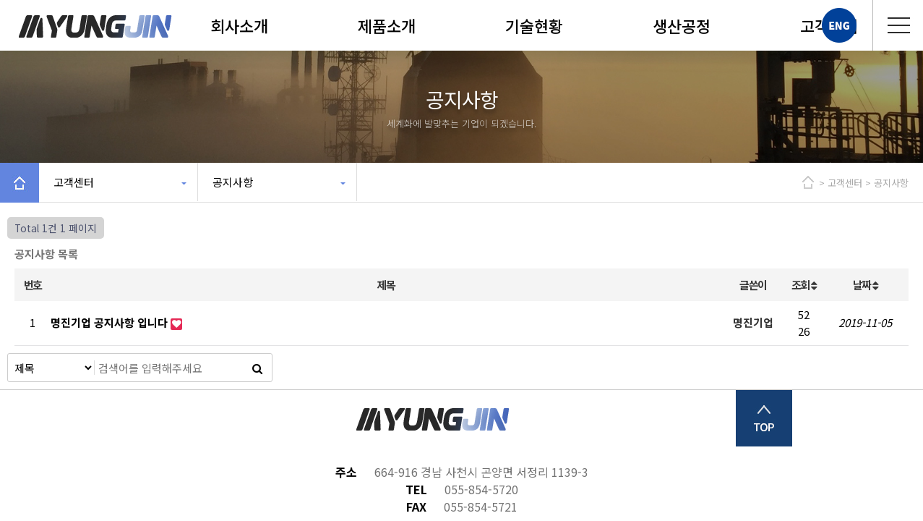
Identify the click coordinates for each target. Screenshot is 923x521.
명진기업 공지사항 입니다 (111, 322)
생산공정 (682, 25)
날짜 (865, 284)
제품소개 (387, 25)
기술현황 (534, 25)
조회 (804, 284)
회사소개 (239, 25)
